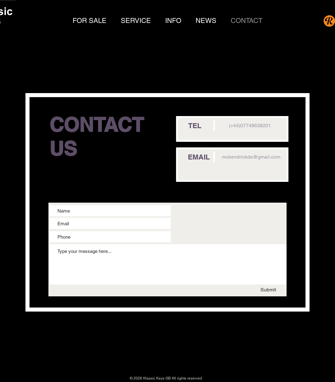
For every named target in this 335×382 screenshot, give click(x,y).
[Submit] (265, 290)
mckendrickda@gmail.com (251, 157)
